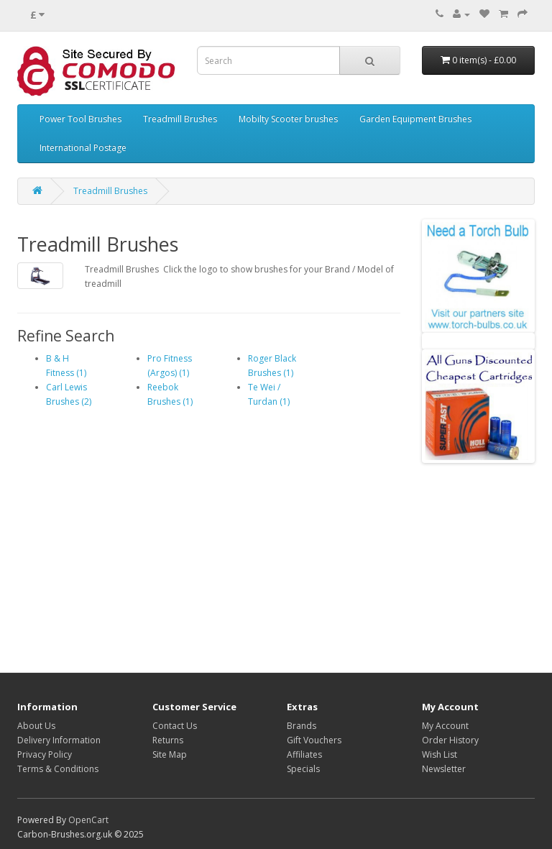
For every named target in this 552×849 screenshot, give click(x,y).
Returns (167, 740)
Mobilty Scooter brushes (288, 119)
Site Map (169, 754)
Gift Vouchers (314, 740)
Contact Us (174, 726)
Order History (450, 740)
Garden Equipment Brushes (415, 119)
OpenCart (88, 820)
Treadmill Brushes (180, 119)
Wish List (439, 754)
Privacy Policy (44, 754)
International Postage (83, 148)
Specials (303, 769)
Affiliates (304, 754)
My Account (445, 726)
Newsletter (444, 769)
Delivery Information (59, 740)
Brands (301, 726)
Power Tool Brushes (80, 119)
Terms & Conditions (57, 769)
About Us (36, 726)
